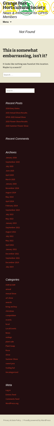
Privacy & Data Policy (12, 420)
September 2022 (13, 227)
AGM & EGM (10, 285)
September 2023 (13, 210)
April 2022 (10, 245)
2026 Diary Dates (13, 108)
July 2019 (9, 266)
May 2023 (9, 218)
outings (9, 337)
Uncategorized (12, 372)
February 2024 (12, 205)
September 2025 (13, 162)
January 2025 (11, 183)
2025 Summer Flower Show (17, 126)
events (9, 319)
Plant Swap (10, 346)
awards (9, 302)
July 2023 (9, 214)
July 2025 (9, 166)
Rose (8, 350)
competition (11, 315)
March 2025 (10, 179)
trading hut (10, 368)
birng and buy (11, 306)
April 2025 (10, 175)
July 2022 (9, 236)
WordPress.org (12, 403)
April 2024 (10, 201)
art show (9, 298)
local (8, 324)
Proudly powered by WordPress (37, 420)
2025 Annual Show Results (16, 112)
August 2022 (11, 232)
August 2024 (11, 192)
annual (8, 289)
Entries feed (11, 394)
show (8, 354)
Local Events (11, 328)
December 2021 (12, 253)
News (8, 333)
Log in (8, 390)
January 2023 (11, 223)
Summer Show (12, 359)
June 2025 (10, 170)
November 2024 (12, 188)
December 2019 (12, 262)
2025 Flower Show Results (17, 121)
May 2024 (9, 197)
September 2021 (13, 258)
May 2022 (9, 240)
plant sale (10, 341)
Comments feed (12, 399)
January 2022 (11, 249)
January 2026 (11, 157)
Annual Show (11, 293)
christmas (10, 311)
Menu (6, 22)
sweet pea (10, 363)
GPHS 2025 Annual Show (16, 117)
